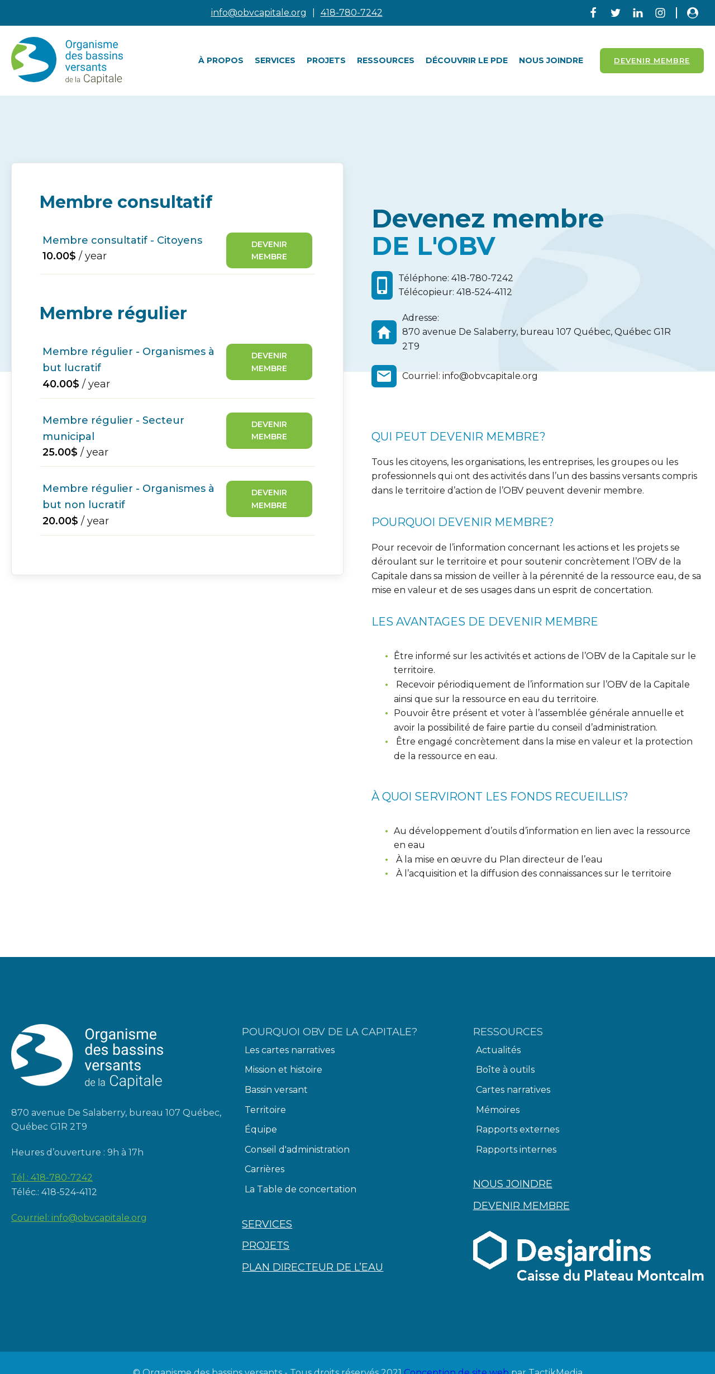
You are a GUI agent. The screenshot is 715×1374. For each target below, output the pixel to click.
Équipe (261, 1129)
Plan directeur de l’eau (312, 1267)
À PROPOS (221, 60)
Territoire (265, 1110)
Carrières (264, 1169)
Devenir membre (269, 250)
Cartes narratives (513, 1089)
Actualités (498, 1050)
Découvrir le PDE (467, 60)
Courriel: (79, 1218)
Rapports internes (516, 1149)
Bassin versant (276, 1089)
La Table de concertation (300, 1189)
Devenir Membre (652, 60)
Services (275, 60)
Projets (326, 60)
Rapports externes (517, 1129)
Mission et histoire (283, 1069)
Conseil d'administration (297, 1149)
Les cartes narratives (290, 1050)
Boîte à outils (505, 1069)
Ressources (385, 60)
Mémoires (497, 1110)
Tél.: (52, 1178)
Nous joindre (551, 60)
